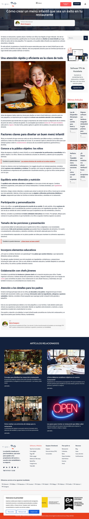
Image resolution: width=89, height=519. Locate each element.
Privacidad (41, 516)
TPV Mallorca (61, 484)
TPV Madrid (45, 484)
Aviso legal (52, 516)
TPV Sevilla (69, 484)
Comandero (49, 454)
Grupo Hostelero (66, 456)
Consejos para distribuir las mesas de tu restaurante (21, 377)
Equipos (48, 449)
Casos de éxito (79, 454)
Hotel (63, 463)
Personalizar (11, 512)
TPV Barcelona (21, 484)
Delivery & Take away (35, 458)
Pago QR (32, 454)
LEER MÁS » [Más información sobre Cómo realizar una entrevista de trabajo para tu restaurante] (7, 433)
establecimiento (21, 143)
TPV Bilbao (12, 484)
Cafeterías (64, 451)
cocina (3, 279)
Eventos (64, 461)
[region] (22, 505)
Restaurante (65, 449)
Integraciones (33, 463)
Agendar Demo (77, 87)
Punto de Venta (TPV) (51, 451)
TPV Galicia (38, 484)
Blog (77, 449)
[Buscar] (86, 38)
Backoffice (32, 461)
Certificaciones (79, 456)
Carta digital (33, 451)
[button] (38, 3)
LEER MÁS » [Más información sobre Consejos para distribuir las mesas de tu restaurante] (7, 386)
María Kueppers (14, 323)
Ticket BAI (32, 466)
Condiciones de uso (61, 516)
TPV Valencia (76, 484)
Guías (77, 451)
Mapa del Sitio (70, 516)
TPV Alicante (5, 484)
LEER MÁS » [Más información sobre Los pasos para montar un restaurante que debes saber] (50, 430)
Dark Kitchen (65, 458)
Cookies (46, 516)
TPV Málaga (53, 484)
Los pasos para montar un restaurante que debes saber (65, 424)
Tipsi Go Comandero (35, 449)
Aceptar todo (34, 512)
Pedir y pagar (33, 456)
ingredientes (58, 185)
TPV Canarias (29, 484)
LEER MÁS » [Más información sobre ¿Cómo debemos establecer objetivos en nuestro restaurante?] (50, 388)
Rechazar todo (22, 512)
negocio (11, 125)
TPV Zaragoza (5, 486)
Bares (63, 454)
